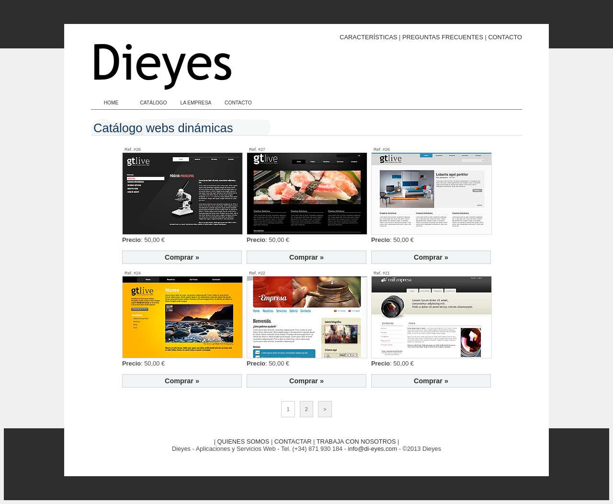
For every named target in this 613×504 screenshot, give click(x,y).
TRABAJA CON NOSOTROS (356, 441)
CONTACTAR (293, 441)
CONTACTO (505, 37)
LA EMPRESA (195, 102)
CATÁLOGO (153, 102)
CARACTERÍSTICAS (368, 37)
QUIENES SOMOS (243, 441)
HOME (111, 102)
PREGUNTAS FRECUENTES (442, 37)
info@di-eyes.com (372, 448)
